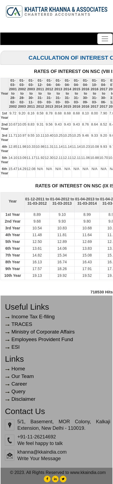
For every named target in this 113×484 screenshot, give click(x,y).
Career (19, 384)
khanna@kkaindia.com (42, 452)
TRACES (21, 324)
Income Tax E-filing (33, 316)
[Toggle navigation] (104, 38)
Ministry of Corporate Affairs (43, 332)
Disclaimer (23, 399)
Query (18, 391)
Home (18, 368)
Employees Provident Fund (42, 339)
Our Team (22, 376)
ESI (15, 347)
